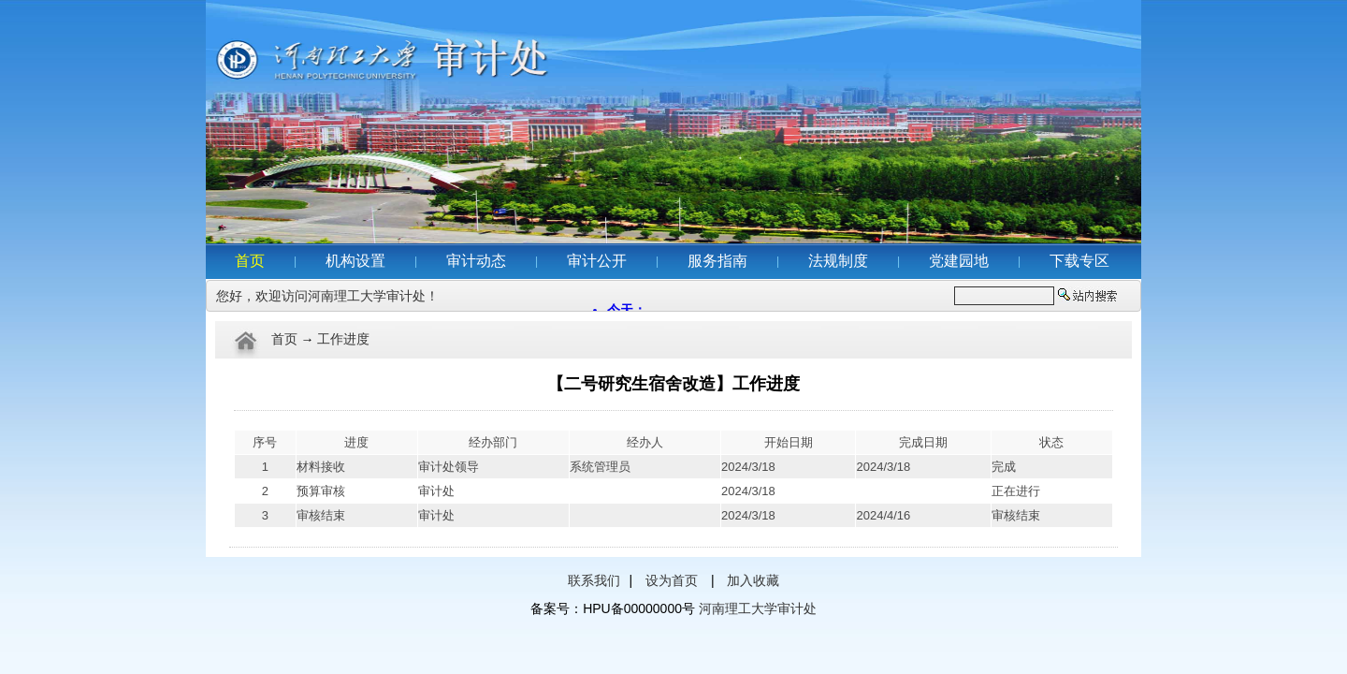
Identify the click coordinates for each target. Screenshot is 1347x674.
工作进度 (343, 339)
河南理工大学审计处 (758, 608)
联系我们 (594, 580)
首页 (284, 339)
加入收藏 (753, 580)
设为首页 (671, 580)
